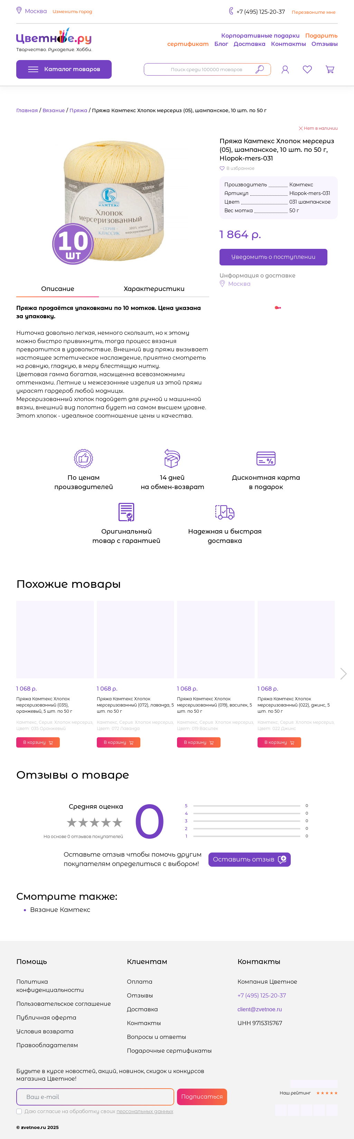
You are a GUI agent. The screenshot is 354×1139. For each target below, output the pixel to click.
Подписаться (202, 1096)
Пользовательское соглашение (63, 1004)
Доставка (250, 44)
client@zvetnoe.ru (259, 1009)
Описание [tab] (57, 289)
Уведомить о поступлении (273, 257)
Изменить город (72, 11)
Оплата (139, 982)
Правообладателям (47, 1045)
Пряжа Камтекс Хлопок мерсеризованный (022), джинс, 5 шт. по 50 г (294, 705)
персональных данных (145, 1111)
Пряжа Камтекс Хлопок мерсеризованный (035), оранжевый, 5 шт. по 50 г (44, 705)
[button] (55, 11)
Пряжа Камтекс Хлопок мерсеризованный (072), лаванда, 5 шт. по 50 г (135, 705)
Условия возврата (45, 1031)
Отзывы (324, 44)
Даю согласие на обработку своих (99, 1111)
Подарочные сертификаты (169, 1051)
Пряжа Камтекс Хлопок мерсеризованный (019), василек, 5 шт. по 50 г (214, 705)
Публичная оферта (46, 1017)
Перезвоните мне (314, 12)
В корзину (38, 742)
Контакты (288, 44)
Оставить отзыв (249, 860)
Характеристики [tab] (154, 289)
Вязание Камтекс (60, 910)
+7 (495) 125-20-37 (260, 12)
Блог (221, 44)
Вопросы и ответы (156, 1037)
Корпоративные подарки (260, 35)
